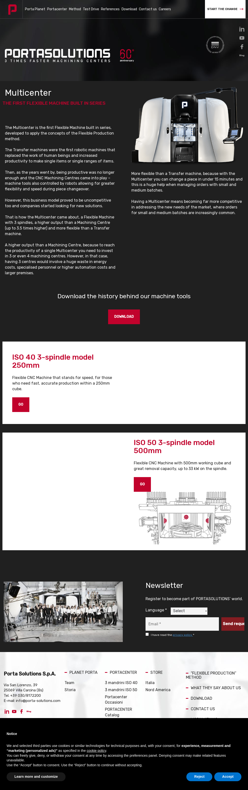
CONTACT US (200, 709)
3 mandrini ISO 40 (121, 682)
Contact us (148, 9)
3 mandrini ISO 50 (121, 689)
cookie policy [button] (96, 751)
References (110, 9)
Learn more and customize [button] (36, 777)
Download (129, 9)
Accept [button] (228, 777)
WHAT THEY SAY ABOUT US (213, 688)
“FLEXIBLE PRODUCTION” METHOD (211, 675)
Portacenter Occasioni (116, 700)
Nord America (158, 689)
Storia (70, 689)
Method (75, 9)
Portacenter (57, 9)
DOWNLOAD (124, 317)
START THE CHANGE (225, 9)
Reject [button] (199, 777)
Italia (150, 682)
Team (69, 682)
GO (20, 404)
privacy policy (183, 635)
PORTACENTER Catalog (118, 712)
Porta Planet (35, 9)
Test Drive (91, 9)
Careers (165, 9)
